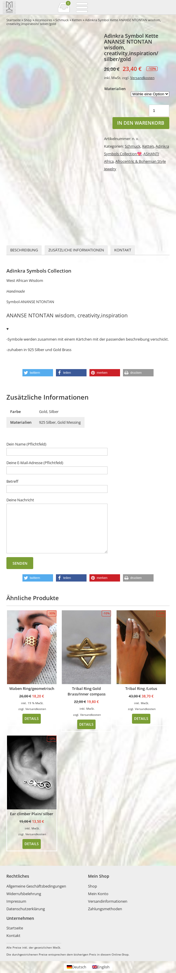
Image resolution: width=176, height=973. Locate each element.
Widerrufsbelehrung (23, 893)
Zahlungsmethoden (105, 908)
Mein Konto (98, 893)
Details (31, 718)
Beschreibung (24, 250)
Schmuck (62, 20)
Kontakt (122, 250)
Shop (28, 20)
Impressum (16, 901)
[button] (37, 372)
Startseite (13, 20)
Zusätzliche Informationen (76, 250)
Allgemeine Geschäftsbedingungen (36, 886)
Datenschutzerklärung (25, 908)
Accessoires (43, 20)
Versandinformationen (107, 901)
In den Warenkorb (140, 123)
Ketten (77, 20)
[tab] (24, 250)
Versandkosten (142, 77)
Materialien (115, 88)
